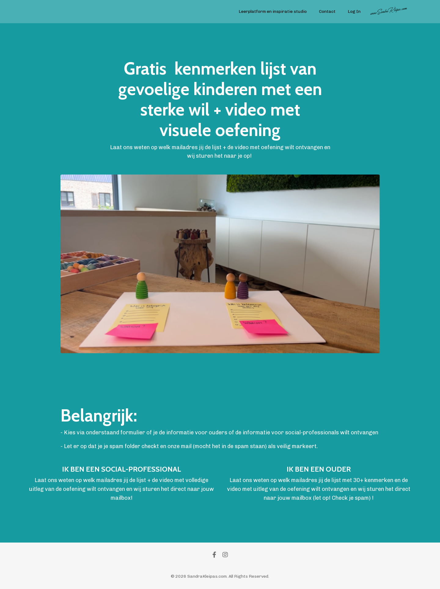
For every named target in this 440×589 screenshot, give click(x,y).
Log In (354, 11)
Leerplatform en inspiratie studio (273, 11)
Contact (327, 11)
